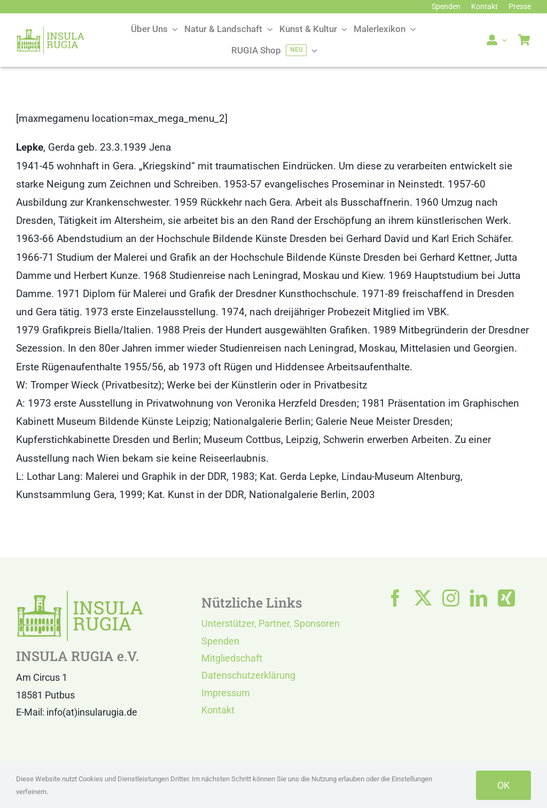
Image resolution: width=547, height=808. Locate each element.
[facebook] (395, 598)
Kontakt (218, 710)
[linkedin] (478, 598)
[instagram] (450, 598)
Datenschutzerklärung (248, 675)
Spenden (220, 641)
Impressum (225, 692)
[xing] (506, 598)
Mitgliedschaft (231, 658)
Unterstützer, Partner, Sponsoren (270, 623)
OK (503, 785)
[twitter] (423, 598)
